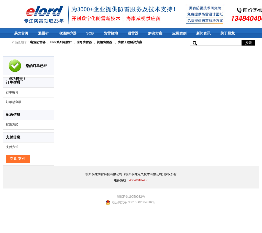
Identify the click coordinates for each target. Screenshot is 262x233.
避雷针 (43, 33)
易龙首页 (21, 33)
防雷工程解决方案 (129, 42)
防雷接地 (111, 33)
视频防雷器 (104, 42)
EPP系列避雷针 (61, 42)
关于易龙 (227, 33)
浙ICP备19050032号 (131, 196)
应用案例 (179, 33)
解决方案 (155, 33)
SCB (90, 33)
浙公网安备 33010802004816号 (133, 202)
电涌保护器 (68, 33)
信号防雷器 (84, 42)
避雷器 (133, 33)
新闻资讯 (203, 33)
